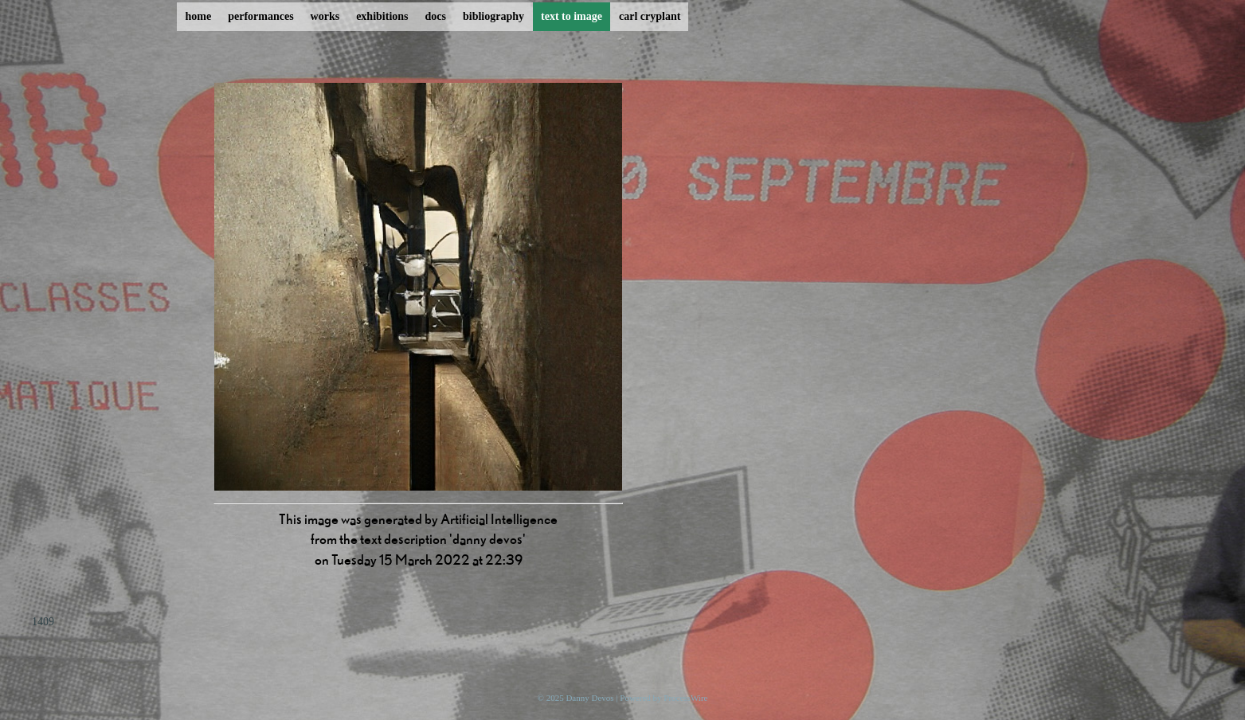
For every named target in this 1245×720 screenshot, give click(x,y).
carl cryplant (649, 16)
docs (435, 16)
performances (260, 16)
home (199, 16)
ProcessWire (685, 697)
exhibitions (382, 16)
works (325, 16)
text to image (571, 16)
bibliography (493, 16)
